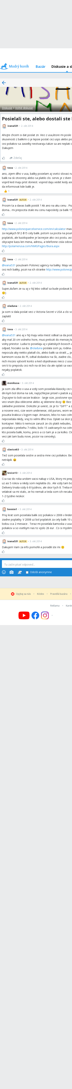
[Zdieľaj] (16, 158)
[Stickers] (19, 572)
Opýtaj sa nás (23, 594)
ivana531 (10, 265)
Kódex (40, 594)
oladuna (37, 348)
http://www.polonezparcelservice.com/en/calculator (34, 229)
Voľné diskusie (24, 108)
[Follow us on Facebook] (35, 615)
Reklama (55, 605)
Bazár (41, 66)
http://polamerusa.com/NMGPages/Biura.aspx (30, 246)
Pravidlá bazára (58, 594)
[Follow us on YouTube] (24, 615)
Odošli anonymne (39, 572)
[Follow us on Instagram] (47, 615)
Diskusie (7, 108)
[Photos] (11, 572)
